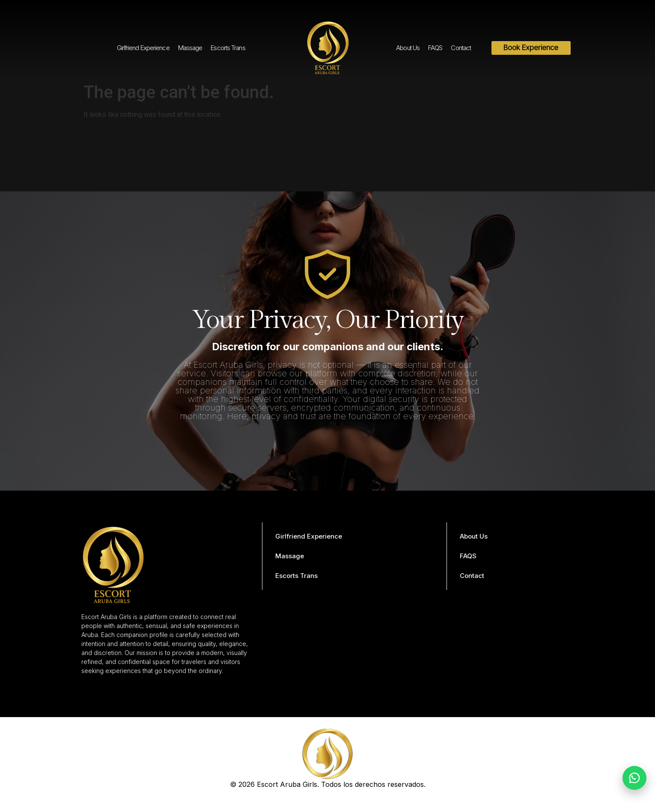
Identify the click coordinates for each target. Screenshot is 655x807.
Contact (461, 48)
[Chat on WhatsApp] (634, 778)
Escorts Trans (228, 48)
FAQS (435, 48)
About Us (408, 48)
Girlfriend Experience (143, 48)
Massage (190, 48)
